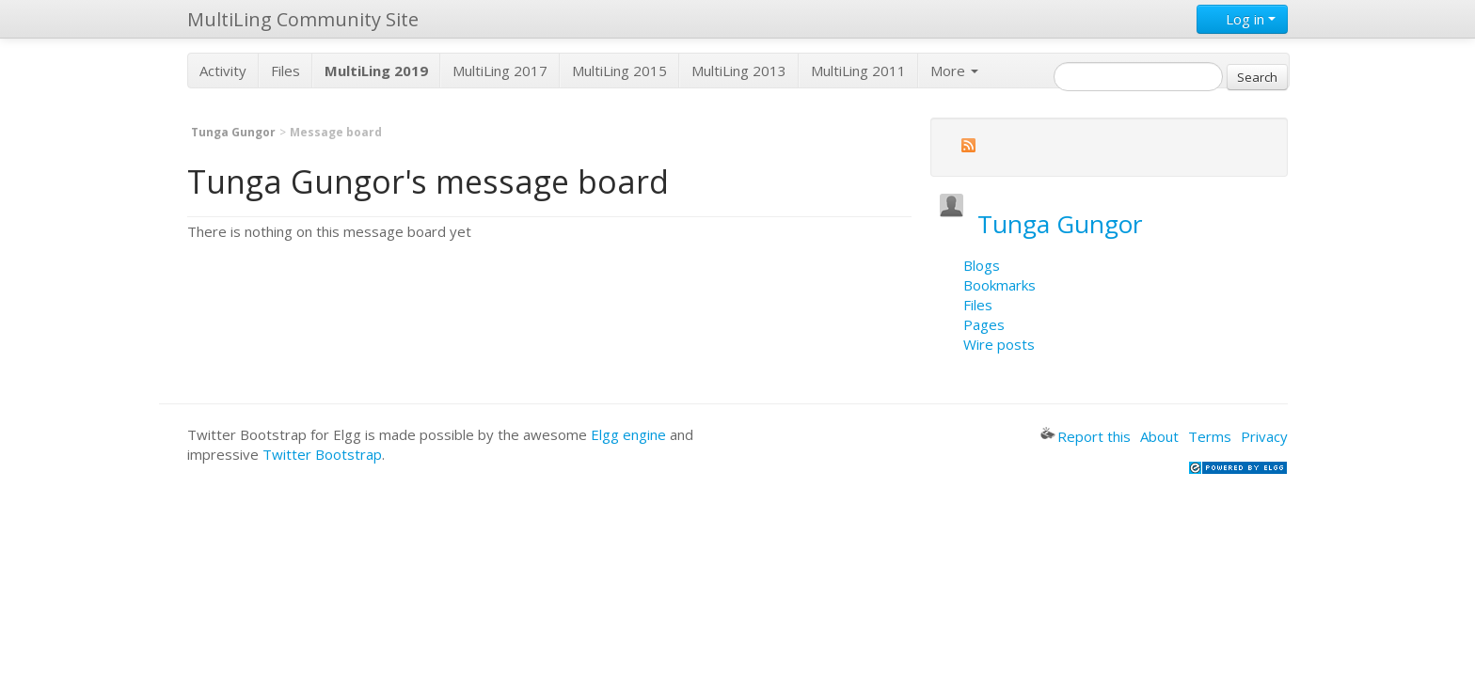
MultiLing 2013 (738, 70)
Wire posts (999, 344)
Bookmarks (999, 285)
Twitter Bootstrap (322, 454)
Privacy (1264, 436)
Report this (1085, 436)
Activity (222, 70)
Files (285, 70)
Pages (984, 324)
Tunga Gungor (233, 132)
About (1159, 436)
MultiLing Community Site (303, 19)
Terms (1209, 436)
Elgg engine (628, 434)
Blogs (981, 265)
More (954, 70)
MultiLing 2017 (499, 70)
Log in (1242, 18)
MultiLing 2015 (619, 70)
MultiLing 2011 (858, 70)
